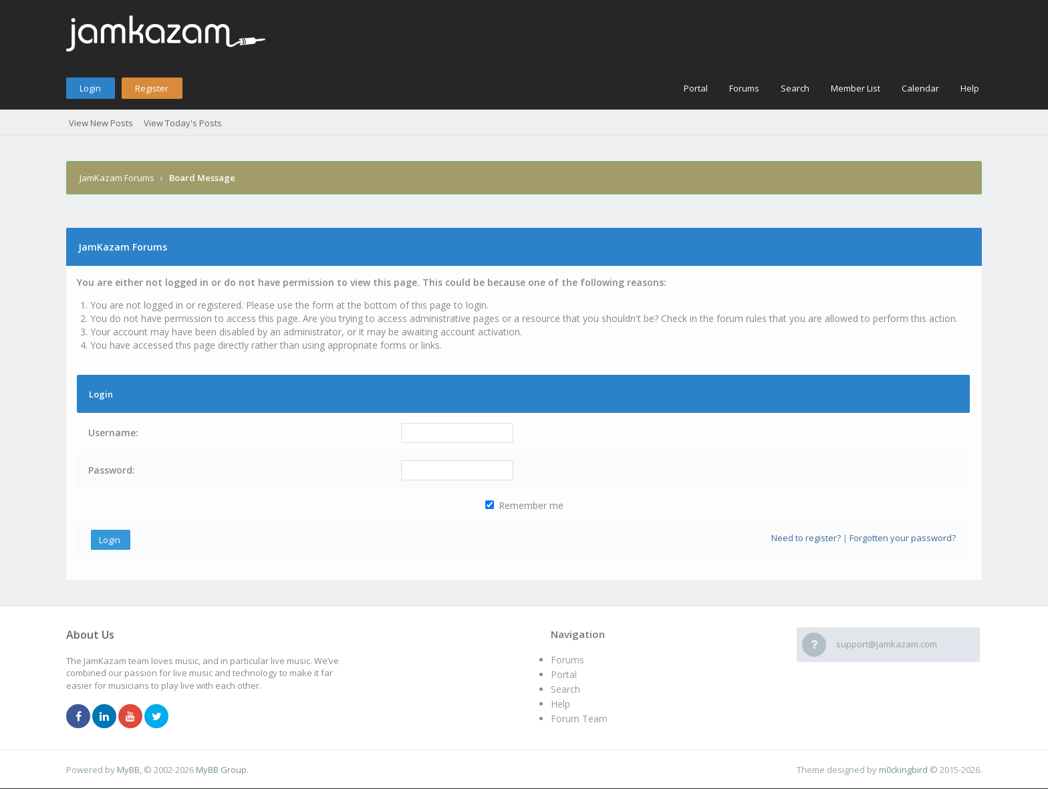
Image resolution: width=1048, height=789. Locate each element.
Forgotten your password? (902, 538)
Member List (855, 88)
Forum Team (579, 718)
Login (90, 88)
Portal (696, 88)
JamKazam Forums (117, 178)
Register (151, 88)
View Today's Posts (183, 123)
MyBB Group (221, 770)
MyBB (128, 770)
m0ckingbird (903, 770)
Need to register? (806, 538)
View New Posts (101, 123)
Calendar (920, 88)
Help (969, 88)
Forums (744, 88)
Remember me (524, 505)
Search (795, 88)
